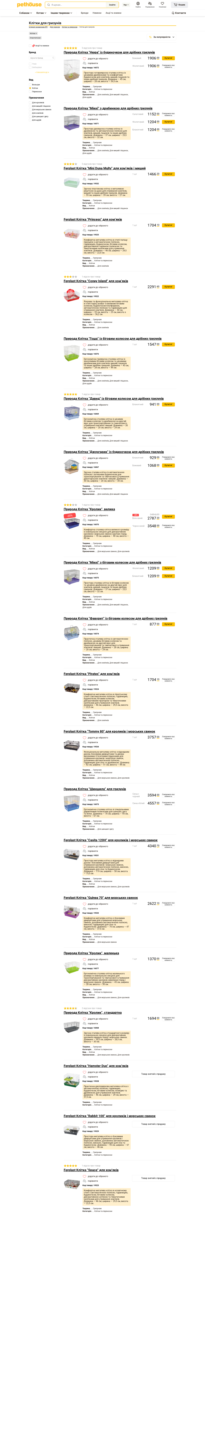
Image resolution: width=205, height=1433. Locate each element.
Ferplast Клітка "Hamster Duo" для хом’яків (96, 1066)
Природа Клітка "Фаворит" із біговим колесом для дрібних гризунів (115, 618)
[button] (138, 5)
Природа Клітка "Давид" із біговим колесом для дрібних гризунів (114, 398)
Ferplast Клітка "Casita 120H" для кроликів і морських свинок (111, 840)
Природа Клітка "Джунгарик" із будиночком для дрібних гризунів (114, 452)
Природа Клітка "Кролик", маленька (91, 953)
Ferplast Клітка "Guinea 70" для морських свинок (101, 898)
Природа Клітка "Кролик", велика (89, 509)
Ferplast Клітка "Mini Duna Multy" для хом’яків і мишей (105, 168)
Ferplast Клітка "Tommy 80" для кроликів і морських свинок (109, 731)
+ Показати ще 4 (42, 72)
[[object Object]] (179, 5)
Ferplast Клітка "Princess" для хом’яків (93, 219)
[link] (29, 4)
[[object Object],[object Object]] (150, 5)
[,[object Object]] (85, 13)
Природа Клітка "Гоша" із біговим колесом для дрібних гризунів (113, 338)
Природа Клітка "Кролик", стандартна (93, 1012)
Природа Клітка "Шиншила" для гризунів (95, 789)
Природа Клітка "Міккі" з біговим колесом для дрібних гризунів (112, 562)
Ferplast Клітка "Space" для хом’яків (91, 1170)
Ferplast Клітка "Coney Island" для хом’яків (96, 281)
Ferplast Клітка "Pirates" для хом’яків (92, 674)
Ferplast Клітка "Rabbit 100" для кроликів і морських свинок (110, 1116)
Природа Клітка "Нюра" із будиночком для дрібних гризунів (109, 52)
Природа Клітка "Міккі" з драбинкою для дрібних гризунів (108, 108)
